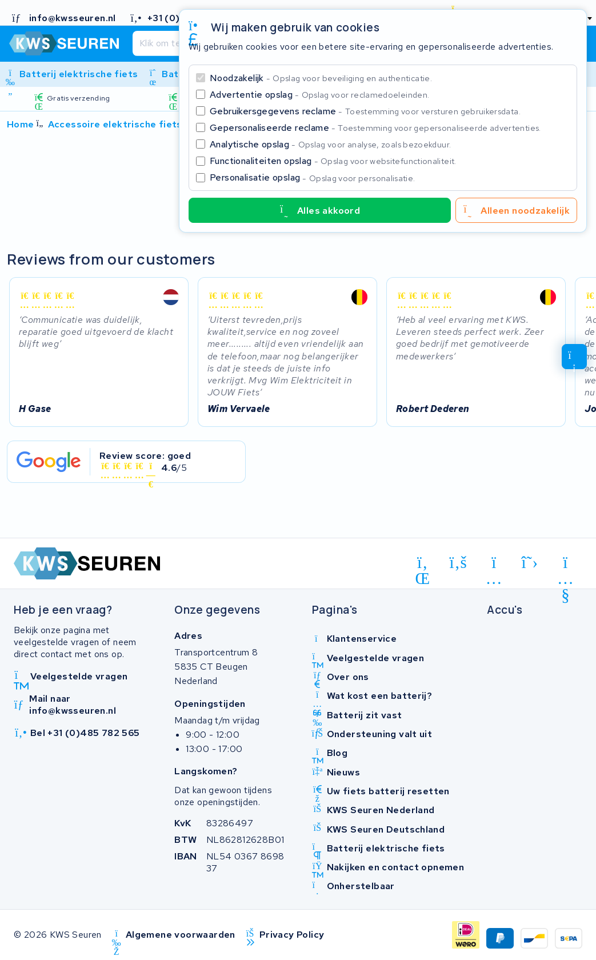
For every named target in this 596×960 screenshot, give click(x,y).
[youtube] (565, 564)
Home (20, 124)
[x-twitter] (530, 562)
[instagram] (494, 564)
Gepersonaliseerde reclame (375, 128)
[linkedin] (422, 564)
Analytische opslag (330, 144)
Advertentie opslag (319, 95)
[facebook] (458, 562)
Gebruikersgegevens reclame (365, 111)
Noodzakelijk (321, 78)
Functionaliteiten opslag (333, 161)
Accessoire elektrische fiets (115, 124)
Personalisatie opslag (312, 177)
